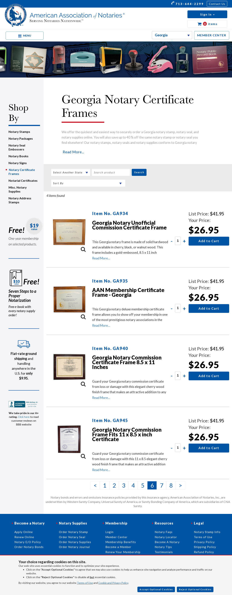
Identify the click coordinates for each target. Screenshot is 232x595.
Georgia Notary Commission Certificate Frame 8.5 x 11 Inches (126, 362)
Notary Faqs (163, 532)
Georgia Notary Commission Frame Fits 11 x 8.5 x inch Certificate (126, 434)
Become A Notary (167, 542)
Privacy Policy (204, 542)
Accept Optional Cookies (156, 589)
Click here (24, 416)
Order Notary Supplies (75, 542)
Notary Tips (163, 547)
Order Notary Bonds (29, 547)
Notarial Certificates (23, 180)
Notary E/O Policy (27, 542)
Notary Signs (18, 163)
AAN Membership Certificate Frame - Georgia (128, 292)
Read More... (73, 152)
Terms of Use (85, 582)
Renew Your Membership (122, 552)
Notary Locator (166, 537)
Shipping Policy (205, 547)
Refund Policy (204, 552)
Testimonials (164, 552)
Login (109, 532)
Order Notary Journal (74, 547)
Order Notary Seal (72, 537)
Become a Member (118, 547)
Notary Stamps (19, 131)
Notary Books (18, 156)
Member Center (116, 537)
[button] (207, 14)
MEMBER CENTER (211, 35)
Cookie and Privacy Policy (113, 582)
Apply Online (23, 532)
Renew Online (24, 537)
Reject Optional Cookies (195, 589)
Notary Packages (21, 138)
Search (139, 172)
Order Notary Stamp (73, 532)
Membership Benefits (120, 542)
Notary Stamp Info (207, 532)
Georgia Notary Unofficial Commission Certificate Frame (129, 225)
